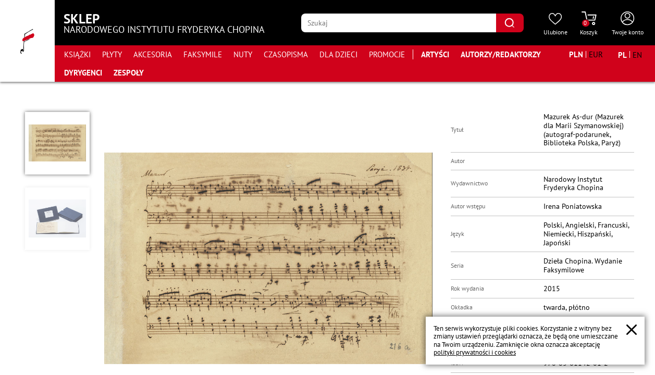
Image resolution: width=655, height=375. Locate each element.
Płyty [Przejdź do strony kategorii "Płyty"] (112, 54)
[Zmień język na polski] (622, 55)
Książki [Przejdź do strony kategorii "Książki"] (77, 54)
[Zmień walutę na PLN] (576, 54)
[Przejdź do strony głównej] (27, 41)
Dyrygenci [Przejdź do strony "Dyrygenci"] (83, 73)
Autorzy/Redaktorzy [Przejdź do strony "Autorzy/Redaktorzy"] (501, 54)
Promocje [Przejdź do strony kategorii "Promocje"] (387, 54)
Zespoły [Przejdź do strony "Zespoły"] (129, 73)
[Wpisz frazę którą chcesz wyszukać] (398, 23)
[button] (57, 143)
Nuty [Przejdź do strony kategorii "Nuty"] (242, 54)
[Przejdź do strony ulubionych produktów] (555, 24)
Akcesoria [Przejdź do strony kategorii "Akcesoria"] (152, 54)
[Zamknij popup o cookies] (631, 329)
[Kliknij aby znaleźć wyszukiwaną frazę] (510, 23)
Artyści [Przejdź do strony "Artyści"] (435, 54)
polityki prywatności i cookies (475, 352)
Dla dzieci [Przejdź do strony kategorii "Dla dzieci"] (338, 54)
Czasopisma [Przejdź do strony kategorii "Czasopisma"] (286, 54)
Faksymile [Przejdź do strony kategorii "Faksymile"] (202, 54)
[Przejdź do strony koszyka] (589, 24)
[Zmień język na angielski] (637, 55)
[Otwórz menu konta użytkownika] (628, 24)
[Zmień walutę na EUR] (595, 54)
